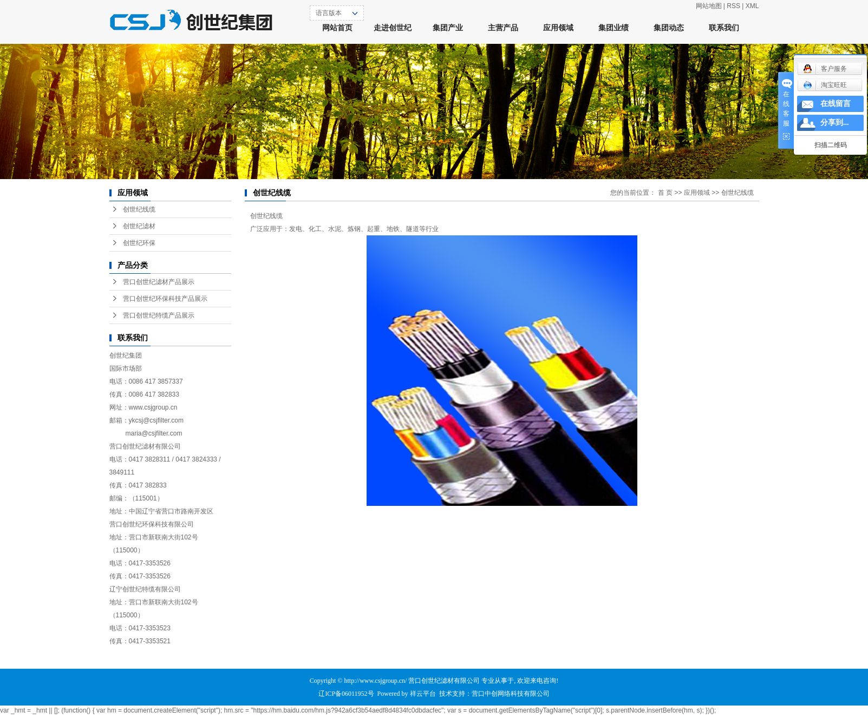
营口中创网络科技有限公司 (511, 693)
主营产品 (503, 28)
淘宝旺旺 (825, 85)
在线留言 (835, 104)
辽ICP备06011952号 (346, 693)
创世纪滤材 (139, 226)
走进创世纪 (393, 28)
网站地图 (709, 6)
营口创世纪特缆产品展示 (158, 315)
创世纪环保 (139, 243)
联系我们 (724, 28)
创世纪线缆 (139, 209)
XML (752, 6)
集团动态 (669, 28)
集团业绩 (613, 28)
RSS (733, 6)
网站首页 (337, 28)
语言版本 (329, 13)
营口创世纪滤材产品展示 (158, 282)
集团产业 (448, 28)
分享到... (834, 122)
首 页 (665, 192)
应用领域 (558, 28)
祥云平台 (423, 693)
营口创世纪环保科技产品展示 (165, 298)
